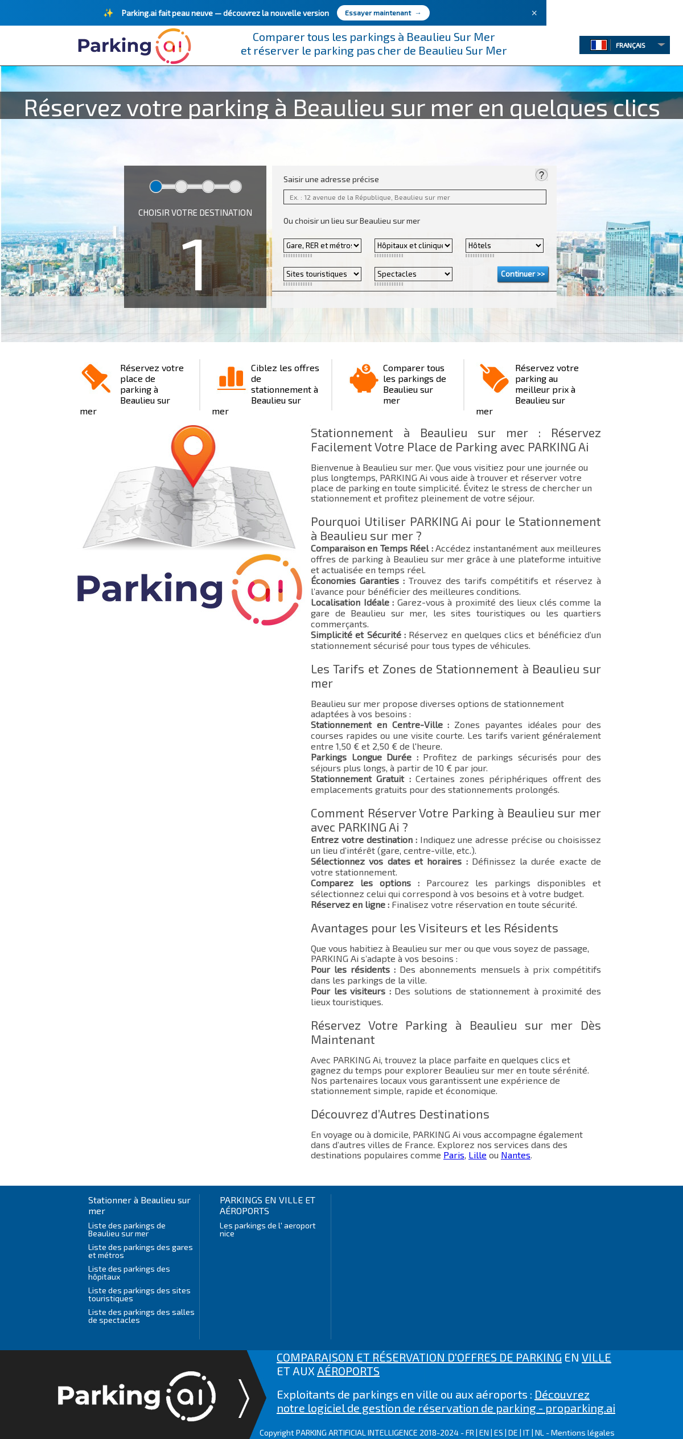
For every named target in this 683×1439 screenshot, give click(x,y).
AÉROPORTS (348, 1371)
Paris (453, 1154)
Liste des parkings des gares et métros (140, 1251)
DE (513, 1432)
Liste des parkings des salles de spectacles (141, 1316)
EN (484, 1432)
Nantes (515, 1154)
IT (526, 1432)
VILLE (596, 1357)
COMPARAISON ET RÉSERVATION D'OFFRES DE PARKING (419, 1357)
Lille (477, 1154)
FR (470, 1432)
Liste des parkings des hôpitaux (129, 1272)
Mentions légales (583, 1432)
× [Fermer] (534, 13)
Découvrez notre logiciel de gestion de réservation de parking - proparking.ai (446, 1401)
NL (539, 1432)
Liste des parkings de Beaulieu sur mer (127, 1229)
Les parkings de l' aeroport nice (268, 1229)
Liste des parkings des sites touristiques (139, 1294)
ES (498, 1432)
